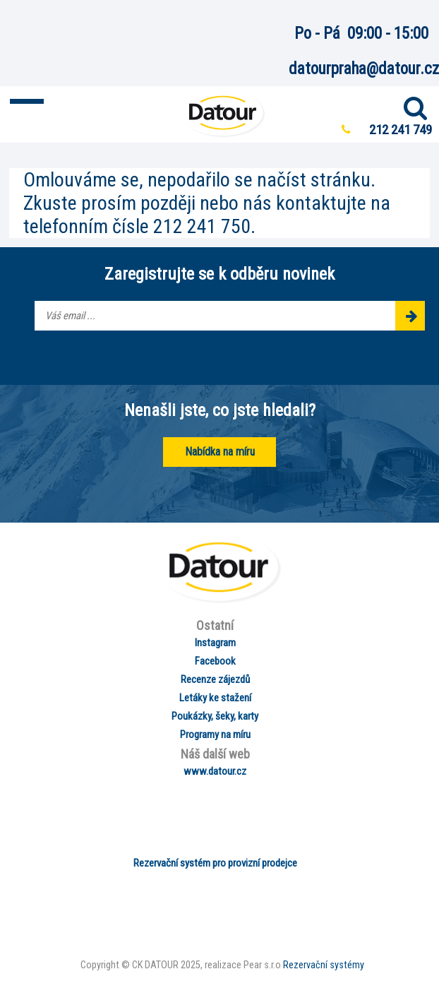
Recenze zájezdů (215, 679)
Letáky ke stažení (215, 697)
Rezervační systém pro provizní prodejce (215, 863)
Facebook (215, 661)
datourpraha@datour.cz (364, 68)
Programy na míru (215, 734)
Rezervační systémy (323, 965)
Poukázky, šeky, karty (215, 716)
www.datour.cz (215, 771)
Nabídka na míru (220, 451)
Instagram (215, 642)
